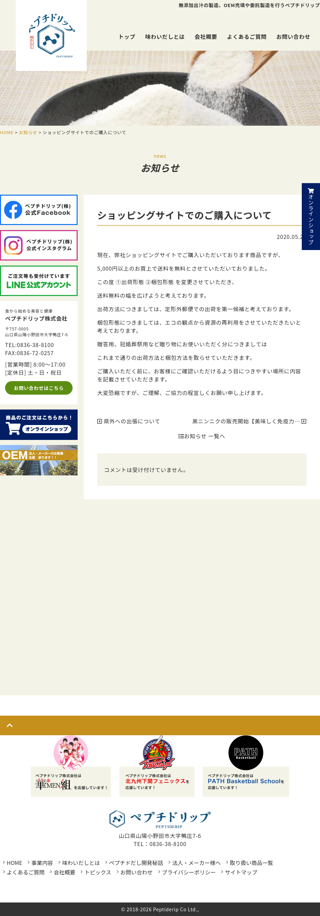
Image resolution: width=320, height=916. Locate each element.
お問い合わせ (293, 36)
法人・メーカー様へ (196, 863)
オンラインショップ (311, 216)
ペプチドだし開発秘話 (136, 863)
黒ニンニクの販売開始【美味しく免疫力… (249, 421)
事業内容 (42, 863)
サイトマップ (241, 872)
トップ (126, 36)
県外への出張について (128, 421)
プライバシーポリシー (189, 872)
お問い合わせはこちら (39, 388)
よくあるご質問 (247, 36)
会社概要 (205, 36)
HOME (14, 863)
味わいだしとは (165, 36)
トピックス (97, 872)
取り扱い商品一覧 (251, 863)
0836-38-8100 (35, 345)
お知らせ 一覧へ (202, 436)
